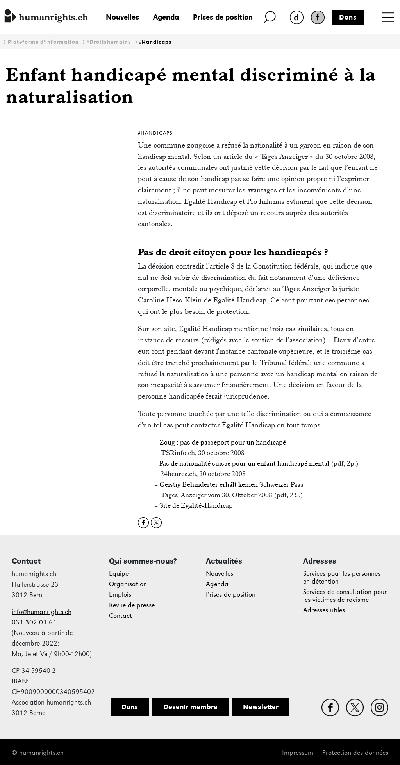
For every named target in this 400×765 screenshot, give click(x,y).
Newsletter (261, 707)
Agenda (166, 16)
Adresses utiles (324, 610)
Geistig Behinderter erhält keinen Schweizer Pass (231, 484)
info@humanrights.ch (41, 612)
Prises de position (223, 16)
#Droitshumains (109, 42)
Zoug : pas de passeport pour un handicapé (222, 442)
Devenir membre (190, 707)
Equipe (119, 573)
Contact (120, 616)
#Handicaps (155, 42)
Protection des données (355, 753)
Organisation (128, 584)
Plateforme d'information (43, 42)
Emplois (120, 595)
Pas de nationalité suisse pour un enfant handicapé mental (244, 463)
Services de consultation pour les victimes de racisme (345, 596)
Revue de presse (132, 605)
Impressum (297, 753)
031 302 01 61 (34, 622)
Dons (348, 17)
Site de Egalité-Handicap (196, 505)
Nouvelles (122, 16)
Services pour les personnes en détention (341, 577)
